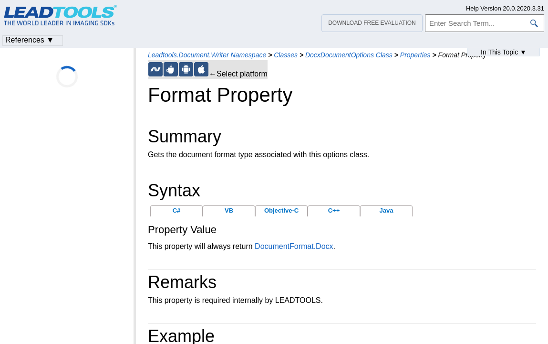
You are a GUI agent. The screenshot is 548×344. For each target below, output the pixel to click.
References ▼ (29, 40)
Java (386, 210)
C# (177, 210)
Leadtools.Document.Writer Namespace (207, 55)
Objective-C (281, 210)
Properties (415, 55)
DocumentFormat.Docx (294, 246)
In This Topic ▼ (504, 52)
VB (229, 210)
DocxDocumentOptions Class (349, 55)
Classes (286, 55)
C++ (334, 210)
